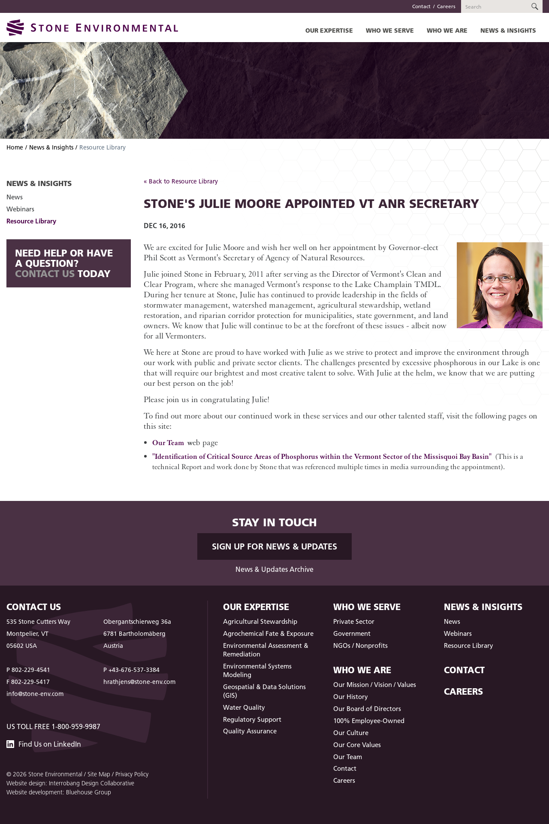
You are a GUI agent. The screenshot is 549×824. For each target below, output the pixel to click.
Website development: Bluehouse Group (58, 792)
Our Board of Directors (367, 709)
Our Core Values (357, 745)
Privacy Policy (131, 774)
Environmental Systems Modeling (257, 670)
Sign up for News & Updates (274, 546)
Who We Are (447, 30)
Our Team (168, 442)
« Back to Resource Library (181, 181)
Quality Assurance (250, 731)
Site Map (98, 774)
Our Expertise (329, 30)
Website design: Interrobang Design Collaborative (70, 783)
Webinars (20, 209)
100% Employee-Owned (368, 721)
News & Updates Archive (274, 569)
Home (14, 147)
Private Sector (353, 621)
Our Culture (350, 733)
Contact (421, 6)
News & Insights (508, 30)
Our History (350, 697)
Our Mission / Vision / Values (374, 685)
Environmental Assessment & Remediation (265, 649)
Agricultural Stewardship (260, 621)
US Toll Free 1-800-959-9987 (53, 726)
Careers (446, 6)
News (14, 197)
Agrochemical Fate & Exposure (268, 633)
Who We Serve (390, 30)
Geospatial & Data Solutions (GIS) (264, 691)
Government (352, 633)
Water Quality (244, 707)
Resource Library (31, 221)
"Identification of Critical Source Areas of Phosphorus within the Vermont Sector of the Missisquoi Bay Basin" (322, 456)
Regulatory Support (252, 719)
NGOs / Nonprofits (360, 645)
